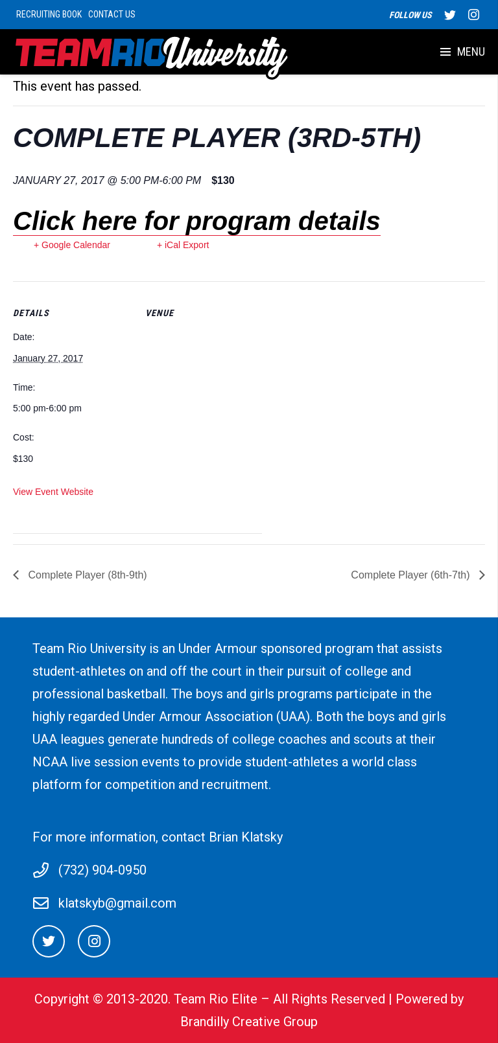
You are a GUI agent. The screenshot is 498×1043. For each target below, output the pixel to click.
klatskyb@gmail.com (117, 903)
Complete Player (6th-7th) (412, 574)
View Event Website (53, 492)
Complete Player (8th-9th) (86, 574)
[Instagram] (94, 941)
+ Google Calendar (72, 245)
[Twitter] (48, 941)
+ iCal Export (183, 245)
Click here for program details (197, 221)
